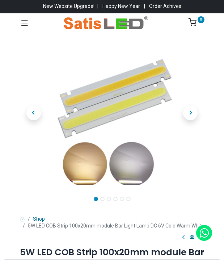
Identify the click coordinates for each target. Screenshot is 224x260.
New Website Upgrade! (68, 6)
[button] (34, 113)
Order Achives (165, 6)
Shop (39, 219)
